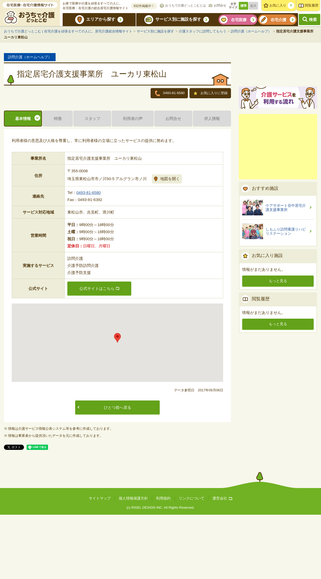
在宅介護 (278, 20)
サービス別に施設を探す (178, 19)
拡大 (253, 6)
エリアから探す (100, 19)
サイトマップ (100, 563)
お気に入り (281, 5)
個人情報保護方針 (133, 563)
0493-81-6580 (88, 257)
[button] (117, 402)
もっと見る (278, 341)
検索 (313, 19)
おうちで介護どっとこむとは (185, 5)
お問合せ (220, 5)
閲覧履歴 (311, 5)
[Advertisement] (278, 207)
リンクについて (191, 563)
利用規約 (163, 563)
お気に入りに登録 (211, 93)
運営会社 (222, 563)
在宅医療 (239, 20)
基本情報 (23, 183)
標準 (243, 6)
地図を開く (170, 243)
